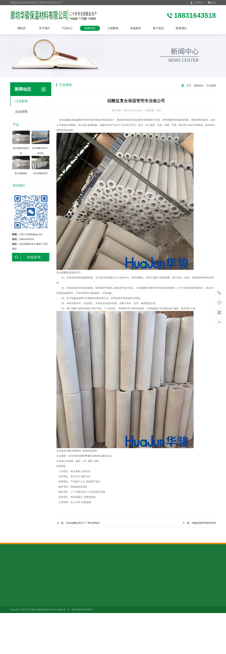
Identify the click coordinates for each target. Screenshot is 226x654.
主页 (188, 85)
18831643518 (219, 293)
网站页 (21, 28)
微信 (212, 2)
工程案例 (112, 28)
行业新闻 (21, 101)
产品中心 (67, 28)
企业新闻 (21, 111)
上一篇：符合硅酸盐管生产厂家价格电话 (78, 522)
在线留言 (135, 28)
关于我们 (44, 28)
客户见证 (158, 28)
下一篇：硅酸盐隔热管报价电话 (199, 522)
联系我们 (198, 2)
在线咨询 (26, 257)
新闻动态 (90, 28)
